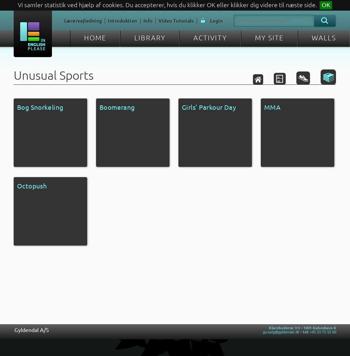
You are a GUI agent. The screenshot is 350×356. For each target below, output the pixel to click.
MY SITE (269, 38)
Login (216, 21)
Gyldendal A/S (31, 330)
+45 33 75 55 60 (323, 332)
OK (326, 5)
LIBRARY (149, 38)
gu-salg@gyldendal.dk (281, 332)
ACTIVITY (210, 38)
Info (148, 21)
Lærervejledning (83, 21)
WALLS (324, 38)
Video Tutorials (176, 21)
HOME (95, 38)
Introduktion (122, 21)
